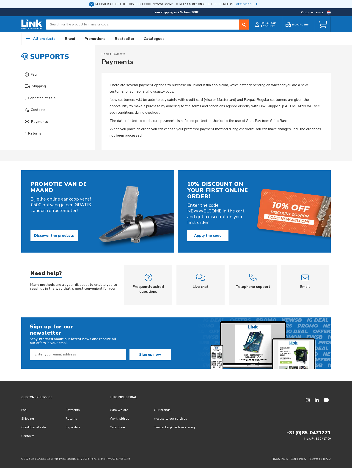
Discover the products (54, 235)
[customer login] (267, 24)
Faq (31, 74)
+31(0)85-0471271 (308, 432)
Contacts (35, 109)
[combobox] (147, 24)
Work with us (119, 418)
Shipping (35, 86)
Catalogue (117, 427)
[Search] (244, 24)
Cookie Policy (298, 459)
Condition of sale (40, 98)
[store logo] (31, 24)
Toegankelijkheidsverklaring (174, 427)
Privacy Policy (280, 459)
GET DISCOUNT (247, 4)
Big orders (73, 427)
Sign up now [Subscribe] (150, 354)
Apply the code (208, 235)
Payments (36, 121)
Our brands (162, 410)
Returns (33, 133)
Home (105, 54)
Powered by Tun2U (320, 459)
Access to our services (170, 418)
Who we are (119, 410)
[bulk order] (298, 24)
